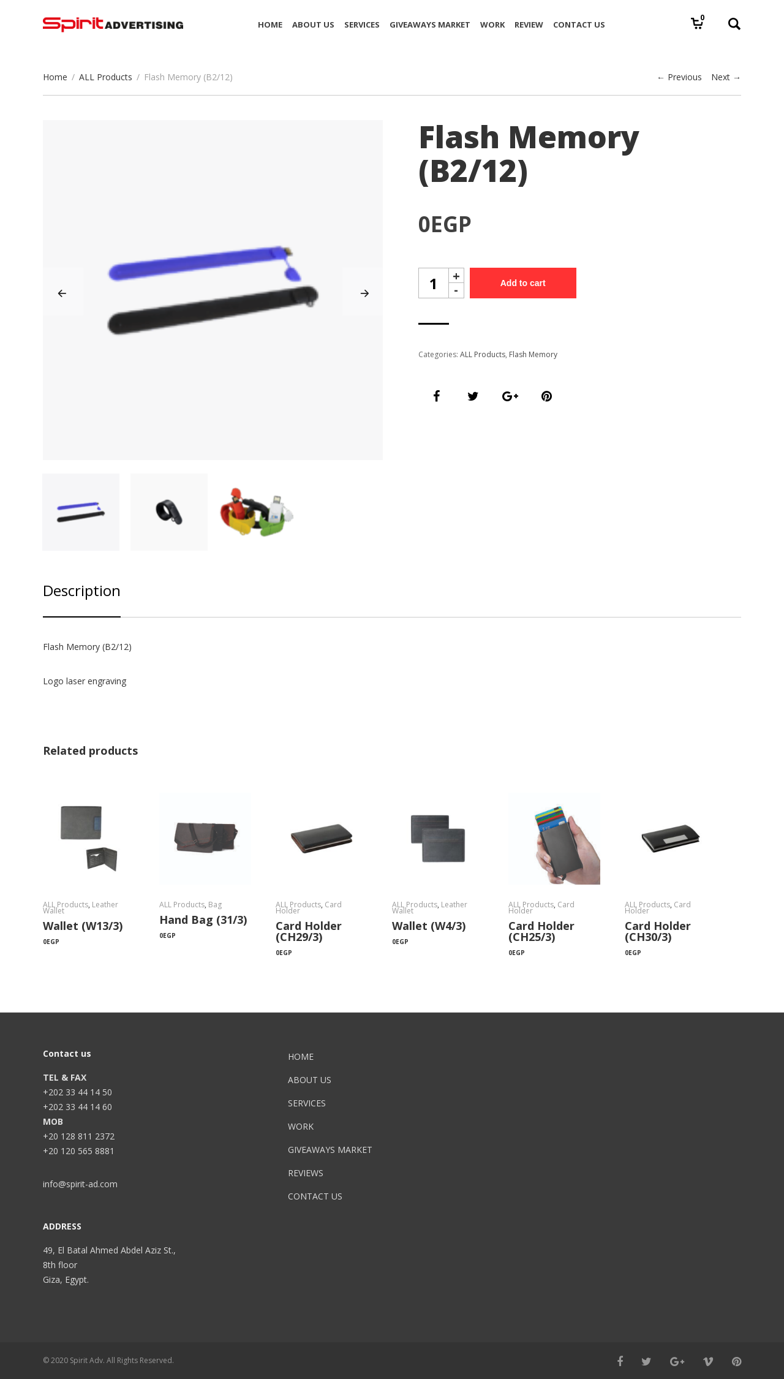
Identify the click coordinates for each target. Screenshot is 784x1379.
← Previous (679, 77)
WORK (301, 1126)
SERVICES (307, 1103)
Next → (726, 77)
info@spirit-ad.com (80, 1184)
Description (82, 590)
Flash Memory (533, 354)
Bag (215, 904)
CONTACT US (315, 1196)
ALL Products (105, 77)
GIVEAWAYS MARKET (330, 1149)
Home (55, 77)
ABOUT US (309, 1080)
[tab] (82, 599)
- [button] (456, 290)
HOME (301, 1056)
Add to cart (523, 283)
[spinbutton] (433, 283)
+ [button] (456, 275)
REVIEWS (305, 1173)
